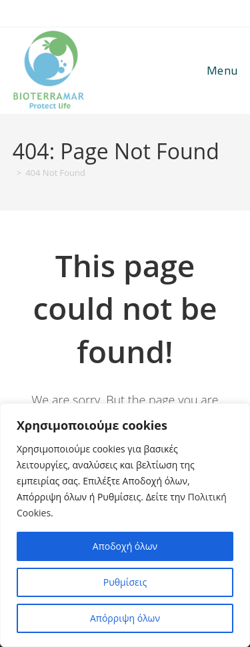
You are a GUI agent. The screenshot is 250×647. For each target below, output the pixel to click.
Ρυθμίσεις (125, 582)
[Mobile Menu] (220, 70)
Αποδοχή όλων (125, 546)
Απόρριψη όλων (125, 618)
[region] (125, 525)
